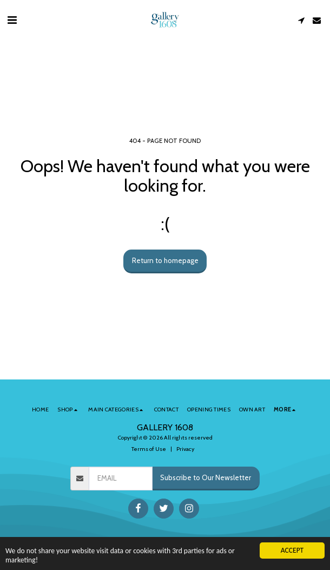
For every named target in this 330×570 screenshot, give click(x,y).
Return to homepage (165, 260)
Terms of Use (148, 449)
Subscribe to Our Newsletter (205, 477)
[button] (12, 20)
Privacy (185, 449)
